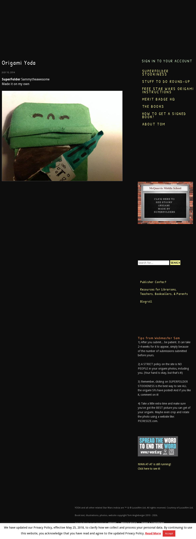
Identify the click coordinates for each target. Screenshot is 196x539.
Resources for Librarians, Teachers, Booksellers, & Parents (164, 291)
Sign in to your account (167, 61)
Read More (153, 533)
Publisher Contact (153, 282)
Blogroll (146, 301)
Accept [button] (169, 533)
